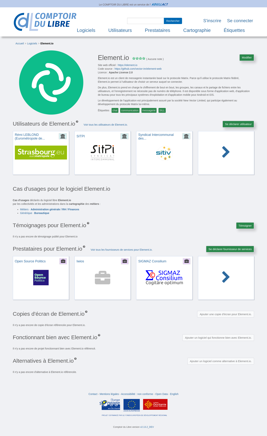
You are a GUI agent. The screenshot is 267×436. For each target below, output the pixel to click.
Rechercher (172, 20)
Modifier (247, 57)
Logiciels (86, 30)
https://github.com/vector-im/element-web (138, 68)
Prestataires (157, 30)
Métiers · (49, 209)
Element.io (47, 43)
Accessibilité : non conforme (137, 394)
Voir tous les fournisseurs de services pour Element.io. (121, 249)
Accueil (20, 43)
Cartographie (197, 30)
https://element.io (127, 65)
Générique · (34, 213)
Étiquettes (234, 30)
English (174, 394)
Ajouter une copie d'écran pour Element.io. (226, 314)
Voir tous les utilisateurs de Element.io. (106, 124)
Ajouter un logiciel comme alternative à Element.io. (221, 361)
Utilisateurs (120, 30)
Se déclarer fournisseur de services (230, 249)
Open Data (161, 394)
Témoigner (245, 225)
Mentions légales (109, 394)
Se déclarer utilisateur (238, 124)
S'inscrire (212, 20)
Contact (92, 394)
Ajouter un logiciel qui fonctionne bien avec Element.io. (218, 337)
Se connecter (240, 20)
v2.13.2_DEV (147, 427)
